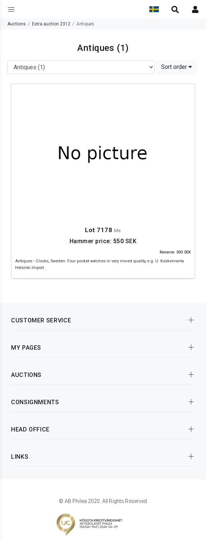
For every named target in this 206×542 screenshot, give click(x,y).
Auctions (16, 24)
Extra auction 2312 (51, 24)
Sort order (176, 66)
